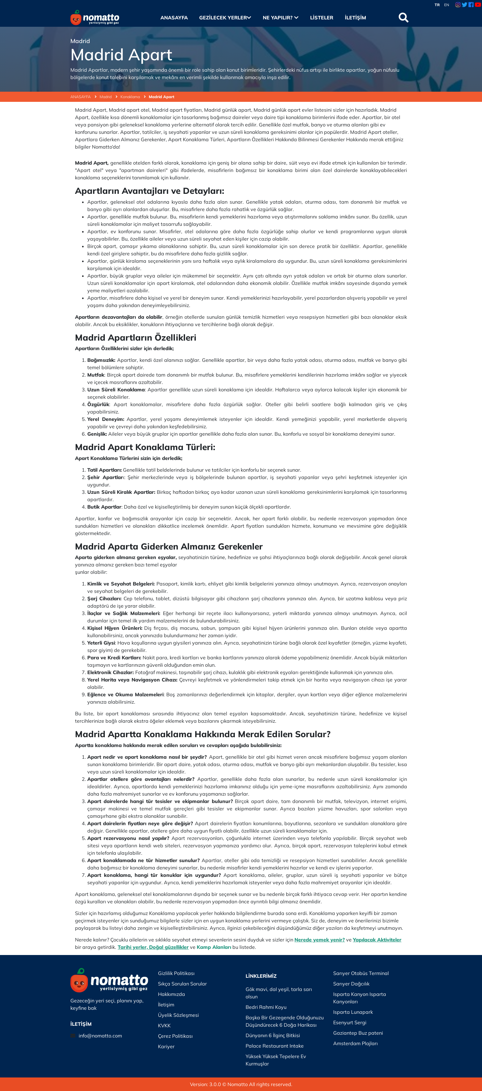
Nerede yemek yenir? (319, 940)
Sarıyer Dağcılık (351, 984)
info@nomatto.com (100, 1036)
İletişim (355, 17)
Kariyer (166, 1046)
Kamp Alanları (214, 947)
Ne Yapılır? (280, 17)
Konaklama (133, 96)
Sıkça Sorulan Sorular (182, 984)
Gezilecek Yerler (225, 17)
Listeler (321, 17)
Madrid (108, 96)
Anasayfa (174, 17)
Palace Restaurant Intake (275, 1046)
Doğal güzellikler (169, 947)
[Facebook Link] (470, 5)
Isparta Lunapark (353, 1012)
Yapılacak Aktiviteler (377, 940)
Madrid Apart (161, 96)
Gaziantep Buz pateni (358, 1033)
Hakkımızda (171, 994)
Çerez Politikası (175, 1036)
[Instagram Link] (458, 5)
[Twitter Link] (465, 5)
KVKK (164, 1025)
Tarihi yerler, (133, 947)
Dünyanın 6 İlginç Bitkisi (273, 1035)
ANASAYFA (83, 96)
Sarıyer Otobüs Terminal (361, 973)
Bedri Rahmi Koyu (266, 1007)
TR (437, 4)
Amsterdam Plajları (355, 1043)
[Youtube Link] (478, 5)
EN (446, 4)
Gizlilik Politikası (176, 973)
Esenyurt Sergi (349, 1022)
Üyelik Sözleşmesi (178, 1015)
